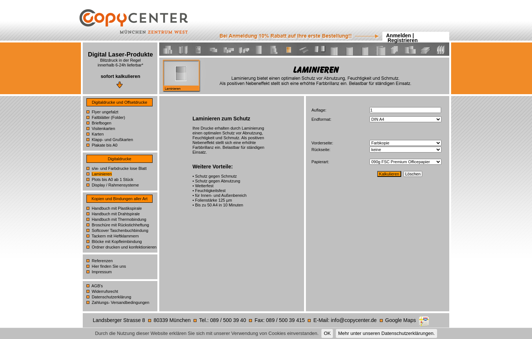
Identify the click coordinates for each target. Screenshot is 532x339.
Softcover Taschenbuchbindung (120, 230)
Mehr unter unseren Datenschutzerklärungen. (386, 333)
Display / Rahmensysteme (115, 185)
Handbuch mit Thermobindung (119, 219)
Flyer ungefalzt (105, 112)
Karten (97, 134)
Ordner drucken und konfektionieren (124, 247)
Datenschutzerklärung (111, 297)
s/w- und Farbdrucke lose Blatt (119, 168)
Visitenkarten (103, 128)
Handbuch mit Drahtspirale (116, 214)
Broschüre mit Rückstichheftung (120, 225)
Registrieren (403, 40)
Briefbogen (101, 123)
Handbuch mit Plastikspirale (117, 208)
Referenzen (102, 260)
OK (327, 333)
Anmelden (398, 35)
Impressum (102, 272)
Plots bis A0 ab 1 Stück (112, 179)
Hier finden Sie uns (109, 266)
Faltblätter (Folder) (108, 117)
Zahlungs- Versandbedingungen (120, 302)
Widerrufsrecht (105, 291)
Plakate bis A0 (104, 145)
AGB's (97, 286)
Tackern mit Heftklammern (115, 236)
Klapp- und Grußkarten (112, 139)
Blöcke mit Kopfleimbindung (117, 241)
